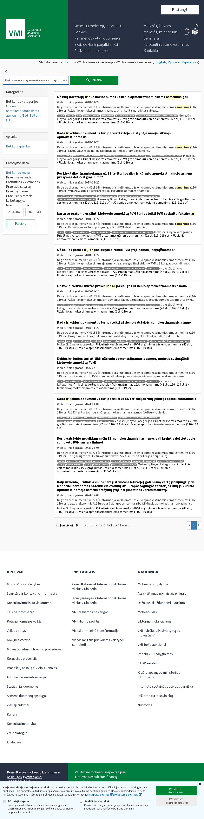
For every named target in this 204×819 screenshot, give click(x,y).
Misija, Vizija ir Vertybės (23, 584)
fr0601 (61, 341)
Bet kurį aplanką (18, 146)
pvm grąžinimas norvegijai (170, 461)
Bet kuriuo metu (18, 172)
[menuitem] (99, 26)
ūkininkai (96, 341)
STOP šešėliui (147, 663)
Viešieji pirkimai (18, 705)
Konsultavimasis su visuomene (29, 602)
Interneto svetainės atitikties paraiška (165, 686)
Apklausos (14, 742)
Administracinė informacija (26, 677)
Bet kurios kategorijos (22, 101)
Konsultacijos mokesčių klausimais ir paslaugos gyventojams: (33, 774)
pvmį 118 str (153, 268)
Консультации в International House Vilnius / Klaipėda (99, 600)
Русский (174, 62)
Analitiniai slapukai (94, 801)
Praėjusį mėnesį (17, 191)
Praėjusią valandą (18, 177)
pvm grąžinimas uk (121, 461)
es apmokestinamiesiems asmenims (164, 156)
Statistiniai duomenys (22, 686)
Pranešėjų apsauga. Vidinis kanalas (32, 668)
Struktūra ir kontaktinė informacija (32, 593)
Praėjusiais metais (19, 196)
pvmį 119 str (107, 116)
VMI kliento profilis (85, 621)
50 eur (61, 116)
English (160, 62)
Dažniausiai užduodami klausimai (162, 602)
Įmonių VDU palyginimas (155, 654)
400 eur (70, 116)
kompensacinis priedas (114, 341)
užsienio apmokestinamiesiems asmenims (157, 116)
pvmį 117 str (153, 381)
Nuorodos (145, 705)
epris (60, 232)
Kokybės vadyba (18, 640)
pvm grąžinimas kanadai (96, 464)
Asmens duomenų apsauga (26, 695)
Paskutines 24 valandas (23, 182)
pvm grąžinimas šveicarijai (123, 464)
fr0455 (61, 461)
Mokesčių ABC (148, 612)
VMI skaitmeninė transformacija (95, 630)
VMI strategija (17, 733)
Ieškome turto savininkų (155, 695)
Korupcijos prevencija (22, 658)
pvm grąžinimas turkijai (144, 461)
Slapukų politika (99, 795)
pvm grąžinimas (91, 116)
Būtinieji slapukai (16, 801)
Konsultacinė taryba (21, 723)
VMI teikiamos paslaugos (90, 612)
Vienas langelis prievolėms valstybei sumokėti (98, 642)
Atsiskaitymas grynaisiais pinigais (162, 593)
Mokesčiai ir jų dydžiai (153, 584)
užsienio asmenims (125, 116)
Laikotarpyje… (17, 200)
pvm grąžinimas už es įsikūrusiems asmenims (88, 461)
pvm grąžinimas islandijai (70, 464)
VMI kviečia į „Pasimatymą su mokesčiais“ (159, 633)
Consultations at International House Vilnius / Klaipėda (99, 586)
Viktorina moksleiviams (154, 621)
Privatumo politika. (126, 795)
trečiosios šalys (105, 421)
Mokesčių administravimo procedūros (34, 649)
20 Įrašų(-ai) (67, 525)
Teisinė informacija (20, 612)
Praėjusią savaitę (18, 186)
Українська (190, 62)
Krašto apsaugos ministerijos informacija (159, 675)
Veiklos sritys (16, 630)
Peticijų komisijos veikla (24, 621)
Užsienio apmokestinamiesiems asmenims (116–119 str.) (24, 113)
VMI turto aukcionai (152, 644)
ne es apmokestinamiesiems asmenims (76, 199)
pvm (79, 116)
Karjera (12, 714)
